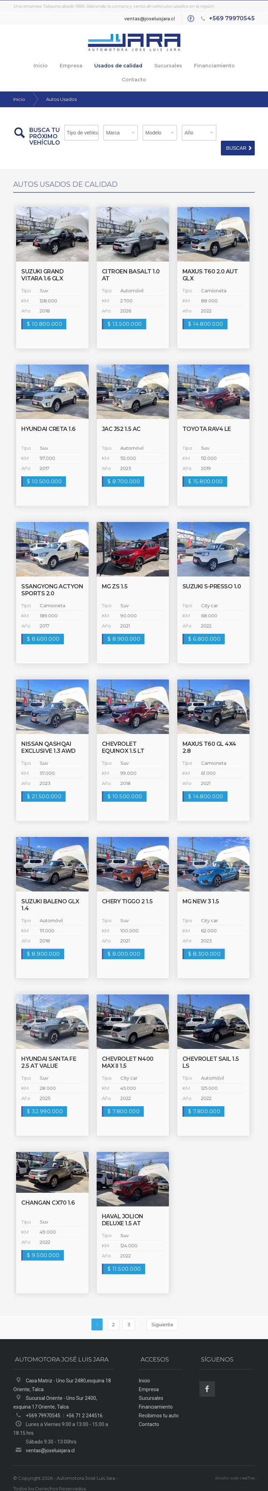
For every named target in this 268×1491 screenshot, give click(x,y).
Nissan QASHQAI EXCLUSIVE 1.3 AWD (48, 734)
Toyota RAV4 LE (207, 415)
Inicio (26, 65)
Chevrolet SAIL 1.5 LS (211, 1049)
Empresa (56, 65)
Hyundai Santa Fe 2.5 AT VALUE (48, 1049)
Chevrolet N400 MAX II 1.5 (128, 1049)
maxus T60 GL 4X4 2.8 (209, 734)
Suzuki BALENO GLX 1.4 (50, 891)
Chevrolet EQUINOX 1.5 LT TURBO (123, 737)
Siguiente (162, 1311)
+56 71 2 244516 (84, 1402)
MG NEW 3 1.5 (201, 888)
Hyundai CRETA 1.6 (48, 415)
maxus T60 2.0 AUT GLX (210, 262)
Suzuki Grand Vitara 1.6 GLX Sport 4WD (42, 265)
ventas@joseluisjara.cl (149, 18)
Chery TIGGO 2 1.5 (127, 888)
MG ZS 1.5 (115, 573)
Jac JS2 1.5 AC (121, 415)
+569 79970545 (232, 18)
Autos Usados (61, 86)
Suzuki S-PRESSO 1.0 (212, 573)
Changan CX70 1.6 (48, 1189)
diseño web (227, 1464)
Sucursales (149, 65)
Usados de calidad (101, 65)
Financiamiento (195, 65)
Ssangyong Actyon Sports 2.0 (52, 576)
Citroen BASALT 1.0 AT (131, 262)
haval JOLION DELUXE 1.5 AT (122, 1206)
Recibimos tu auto (159, 1402)
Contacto (238, 65)
